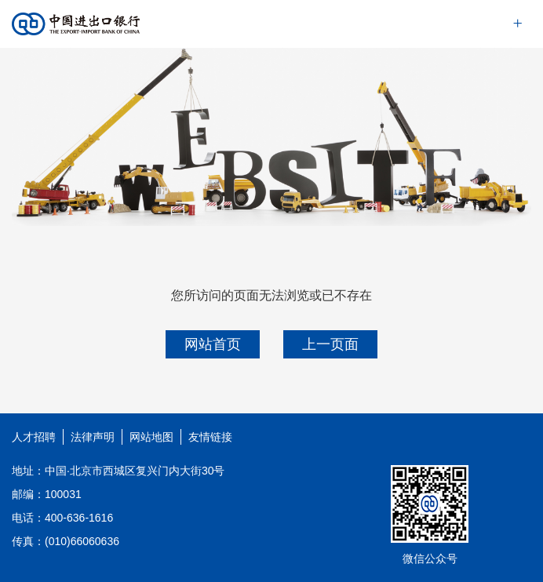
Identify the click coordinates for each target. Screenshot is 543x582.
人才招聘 (34, 437)
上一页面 (330, 344)
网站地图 (151, 437)
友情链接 (210, 437)
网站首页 (212, 344)
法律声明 (93, 437)
